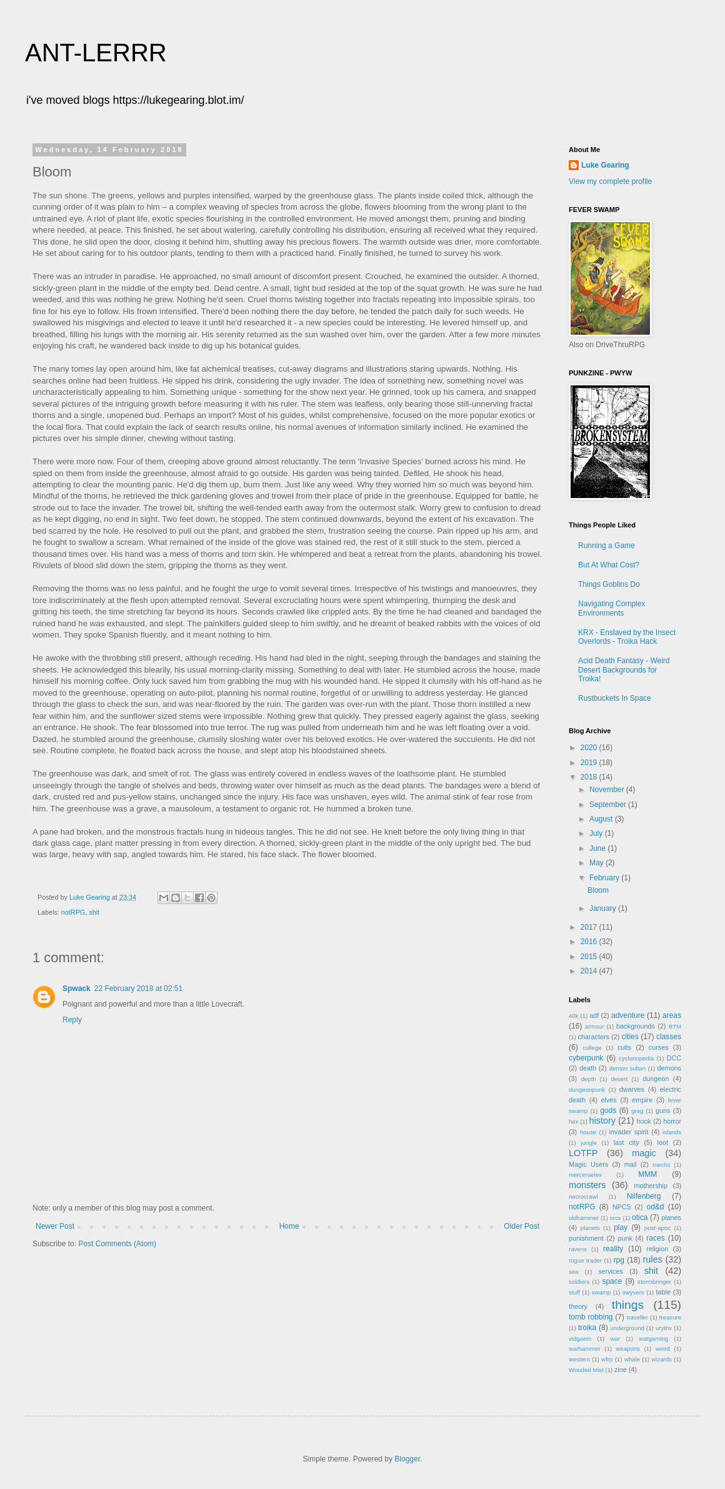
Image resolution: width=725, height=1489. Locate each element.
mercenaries (585, 1174)
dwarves (631, 1089)
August (602, 819)
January (603, 908)
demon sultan (627, 1068)
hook (644, 1121)
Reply (72, 1019)
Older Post (521, 1226)
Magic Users (588, 1164)
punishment (586, 1238)
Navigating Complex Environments (611, 608)
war (614, 1338)
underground (627, 1327)
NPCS (621, 1207)
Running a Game (606, 545)
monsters (587, 1185)
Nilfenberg (644, 1196)
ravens (578, 1249)
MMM (647, 1174)
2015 (590, 956)
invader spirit (629, 1132)
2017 (590, 927)
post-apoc (657, 1227)
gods (608, 1110)
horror (672, 1121)
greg (637, 1110)
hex (573, 1121)
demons (669, 1068)
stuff (574, 1292)
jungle (589, 1142)
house (588, 1132)
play (621, 1227)
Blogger (407, 1459)
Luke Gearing (605, 165)
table (663, 1292)
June (598, 848)
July (597, 833)
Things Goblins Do (609, 584)
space (612, 1281)
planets (590, 1227)
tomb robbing (590, 1317)
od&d (655, 1206)
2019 (590, 762)
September (608, 804)
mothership (651, 1185)
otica (640, 1217)
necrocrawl (583, 1196)
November (607, 789)
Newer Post (55, 1226)
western (579, 1359)
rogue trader (585, 1260)
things (628, 1304)
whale (632, 1359)
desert (619, 1078)
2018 (590, 777)
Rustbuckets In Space (614, 698)
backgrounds (635, 1026)
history (602, 1120)
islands (671, 1132)
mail (630, 1164)
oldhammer (584, 1217)
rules (652, 1259)
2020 (590, 747)
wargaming (653, 1338)
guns (663, 1110)
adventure (627, 1015)
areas (671, 1015)
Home (289, 1226)
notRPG (73, 912)
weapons (628, 1348)
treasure (670, 1317)
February (605, 877)
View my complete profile (610, 181)
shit (94, 912)
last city (626, 1142)
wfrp (606, 1359)
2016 (590, 941)
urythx (664, 1327)
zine (620, 1369)
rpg (619, 1260)
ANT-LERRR (96, 52)
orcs (615, 1217)
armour (594, 1026)
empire (642, 1100)
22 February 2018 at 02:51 (138, 988)
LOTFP (583, 1153)
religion (657, 1249)
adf (594, 1015)
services (610, 1271)
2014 (590, 971)
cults (624, 1047)
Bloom (598, 890)
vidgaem (580, 1338)
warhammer (585, 1348)
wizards (661, 1359)
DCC (674, 1058)
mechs (661, 1164)
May (597, 862)
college (591, 1047)
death (587, 1068)
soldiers (579, 1281)
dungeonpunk (587, 1089)
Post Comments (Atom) (117, 1243)
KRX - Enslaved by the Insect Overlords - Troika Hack (627, 637)
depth (588, 1078)
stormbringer (654, 1281)
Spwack (76, 988)
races (655, 1238)
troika (587, 1327)
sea (573, 1271)
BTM (675, 1026)
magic (644, 1153)
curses (659, 1047)
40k (573, 1015)
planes (671, 1217)
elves (609, 1100)
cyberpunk (586, 1058)
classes (668, 1036)
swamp (601, 1292)
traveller (637, 1317)
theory (578, 1306)
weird (663, 1348)
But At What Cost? (608, 565)
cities (629, 1036)
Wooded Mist (586, 1369)
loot (663, 1142)
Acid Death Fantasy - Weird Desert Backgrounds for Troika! (624, 669)
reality (613, 1248)
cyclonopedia (636, 1058)
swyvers (633, 1292)
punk (625, 1238)
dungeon (655, 1078)
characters (593, 1036)
